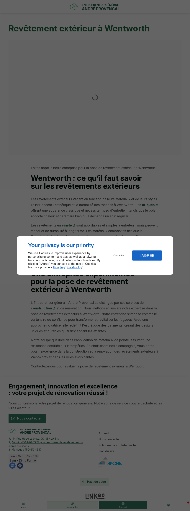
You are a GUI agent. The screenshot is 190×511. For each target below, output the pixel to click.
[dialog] (95, 255)
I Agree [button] (147, 255)
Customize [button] (119, 255)
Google (58, 267)
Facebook (73, 267)
